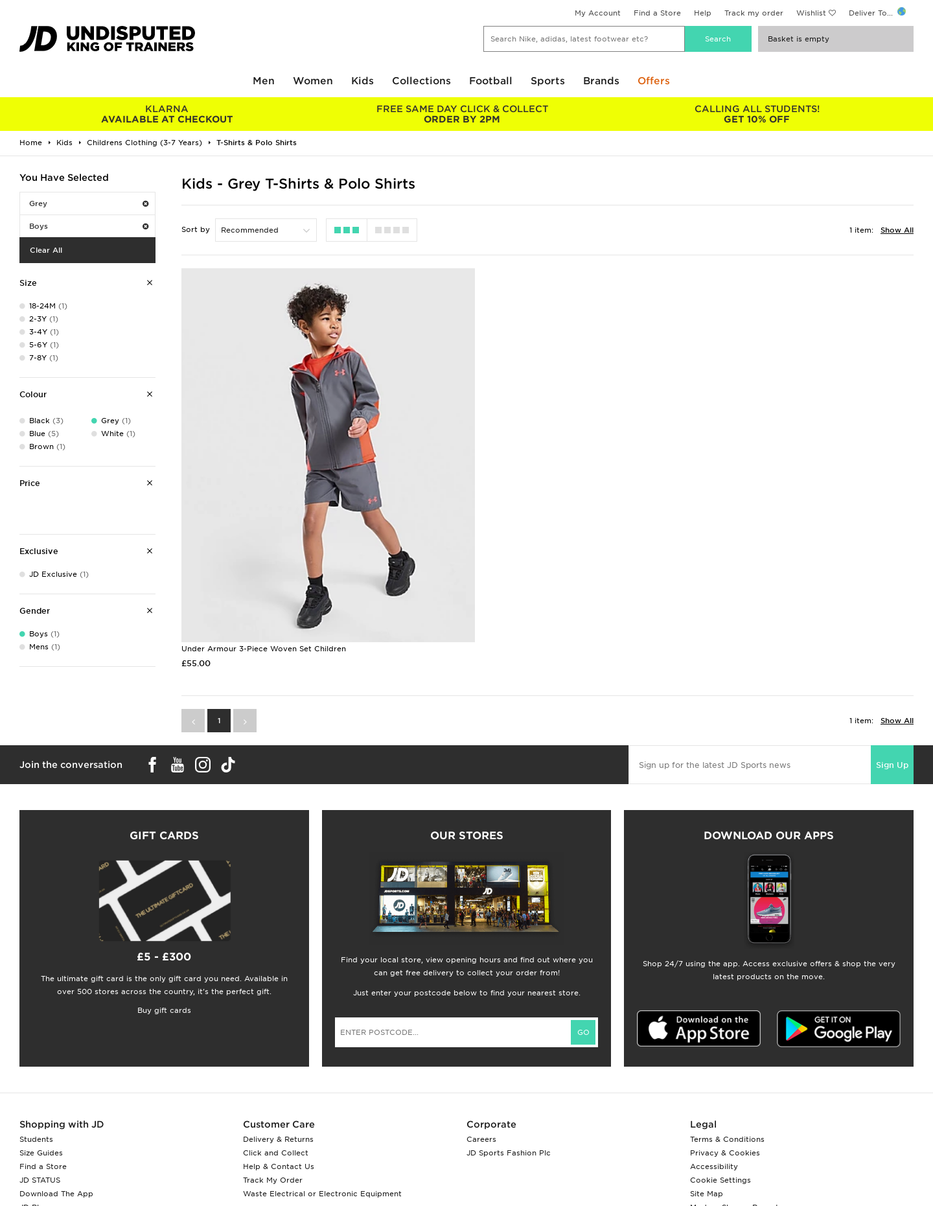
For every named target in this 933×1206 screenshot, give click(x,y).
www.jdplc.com (171, 1184)
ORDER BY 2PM (461, 114)
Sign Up (892, 690)
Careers (481, 1064)
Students (36, 1064)
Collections (421, 81)
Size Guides (41, 1078)
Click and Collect (275, 1078)
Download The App (56, 1119)
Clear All (46, 250)
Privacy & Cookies (725, 1078)
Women (313, 81)
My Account (598, 12)
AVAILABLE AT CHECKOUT (166, 114)
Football (491, 81)
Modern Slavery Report (734, 1132)
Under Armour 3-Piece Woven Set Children (263, 574)
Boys (88, 226)
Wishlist (811, 12)
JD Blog (34, 1132)
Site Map (706, 1119)
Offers (654, 81)
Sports (548, 81)
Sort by (195, 229)
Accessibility (714, 1091)
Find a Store (657, 12)
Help (702, 12)
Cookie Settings (720, 1105)
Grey (88, 203)
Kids (362, 81)
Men (264, 81)
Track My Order (273, 1105)
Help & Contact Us (278, 1091)
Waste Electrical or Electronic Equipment (322, 1119)
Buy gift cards (164, 935)
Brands (601, 81)
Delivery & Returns (278, 1064)
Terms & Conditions (727, 1064)
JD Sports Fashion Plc (508, 1078)
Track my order (753, 12)
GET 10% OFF (757, 114)
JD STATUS (39, 1105)
